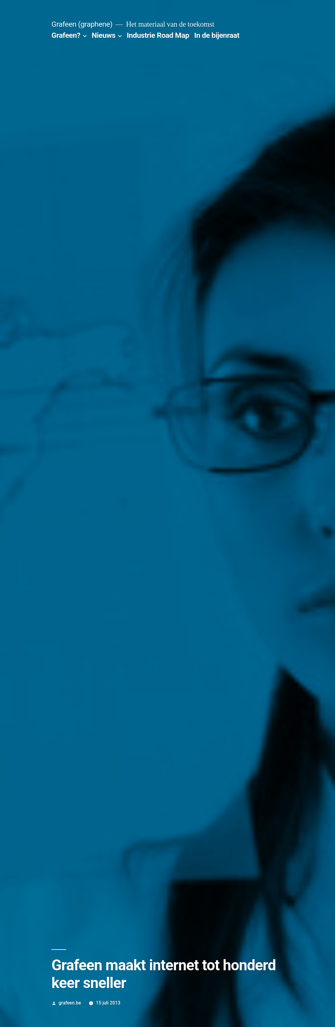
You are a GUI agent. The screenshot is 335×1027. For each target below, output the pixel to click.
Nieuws (103, 35)
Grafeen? (66, 35)
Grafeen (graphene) (82, 24)
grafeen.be (70, 1003)
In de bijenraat (216, 35)
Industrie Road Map (158, 35)
